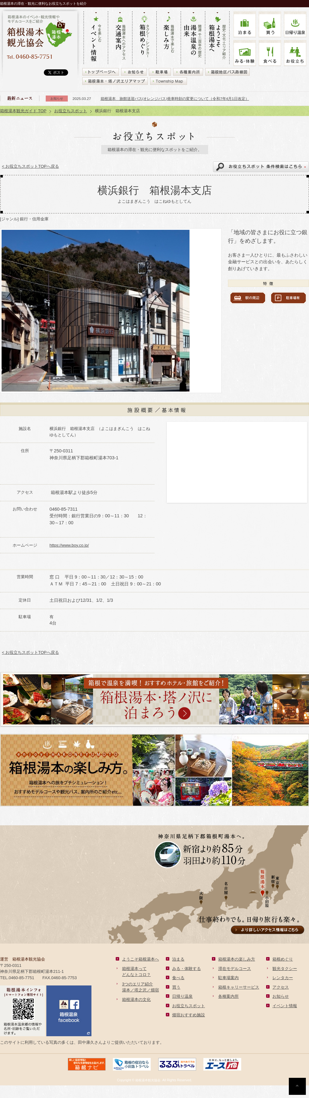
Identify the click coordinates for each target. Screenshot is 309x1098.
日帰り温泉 (182, 996)
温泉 (295, 24)
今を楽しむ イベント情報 (96, 38)
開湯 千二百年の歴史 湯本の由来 (193, 38)
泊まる (244, 24)
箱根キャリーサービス (238, 987)
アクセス (280, 987)
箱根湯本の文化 (136, 999)
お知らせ (280, 996)
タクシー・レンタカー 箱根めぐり (144, 38)
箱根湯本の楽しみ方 (236, 959)
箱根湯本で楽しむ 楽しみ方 (168, 38)
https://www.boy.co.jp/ (69, 545)
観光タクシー (284, 968)
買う (270, 24)
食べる (270, 53)
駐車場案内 (228, 977)
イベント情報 (284, 1005)
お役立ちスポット (70, 110)
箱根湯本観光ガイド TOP (23, 110)
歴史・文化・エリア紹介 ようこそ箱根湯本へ (217, 38)
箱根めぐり (282, 959)
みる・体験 (244, 53)
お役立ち (295, 53)
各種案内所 (228, 996)
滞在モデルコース (234, 968)
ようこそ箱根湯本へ (140, 959)
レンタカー (282, 977)
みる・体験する (186, 968)
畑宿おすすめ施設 (188, 1015)
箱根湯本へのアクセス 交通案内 (120, 38)
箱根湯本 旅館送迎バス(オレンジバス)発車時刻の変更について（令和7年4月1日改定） (175, 98)
